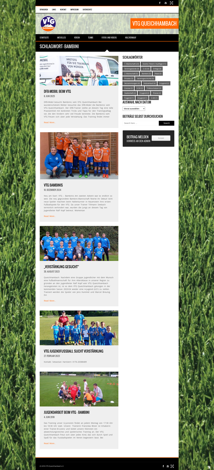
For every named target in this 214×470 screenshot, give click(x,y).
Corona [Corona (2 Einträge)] (128, 88)
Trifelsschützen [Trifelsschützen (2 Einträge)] (154, 88)
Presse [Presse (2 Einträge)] (157, 93)
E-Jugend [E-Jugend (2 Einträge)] (144, 93)
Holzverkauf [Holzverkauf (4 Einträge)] (150, 83)
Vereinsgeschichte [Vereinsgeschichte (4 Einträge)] (145, 78)
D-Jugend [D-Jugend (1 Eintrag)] (142, 98)
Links (54, 9)
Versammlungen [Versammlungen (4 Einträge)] (132, 83)
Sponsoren (44, 9)
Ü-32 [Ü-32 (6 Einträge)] (146, 69)
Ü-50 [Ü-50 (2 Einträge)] (140, 88)
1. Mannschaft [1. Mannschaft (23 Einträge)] (131, 64)
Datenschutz (87, 9)
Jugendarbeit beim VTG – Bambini (66, 412)
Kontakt (63, 9)
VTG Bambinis (53, 185)
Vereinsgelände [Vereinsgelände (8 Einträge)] (131, 69)
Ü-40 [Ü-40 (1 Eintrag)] (154, 98)
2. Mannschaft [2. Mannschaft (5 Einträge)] (131, 73)
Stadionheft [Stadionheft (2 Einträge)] (130, 93)
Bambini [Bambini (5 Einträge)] (146, 73)
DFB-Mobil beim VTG (57, 91)
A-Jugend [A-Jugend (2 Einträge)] (164, 83)
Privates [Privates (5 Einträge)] (128, 78)
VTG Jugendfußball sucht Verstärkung (73, 351)
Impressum (74, 9)
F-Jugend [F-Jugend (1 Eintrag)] (129, 98)
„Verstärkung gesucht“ (61, 266)
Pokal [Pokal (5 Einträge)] (158, 73)
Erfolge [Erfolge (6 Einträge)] (157, 69)
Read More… (50, 122)
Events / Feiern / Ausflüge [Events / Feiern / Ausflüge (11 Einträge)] (154, 64)
